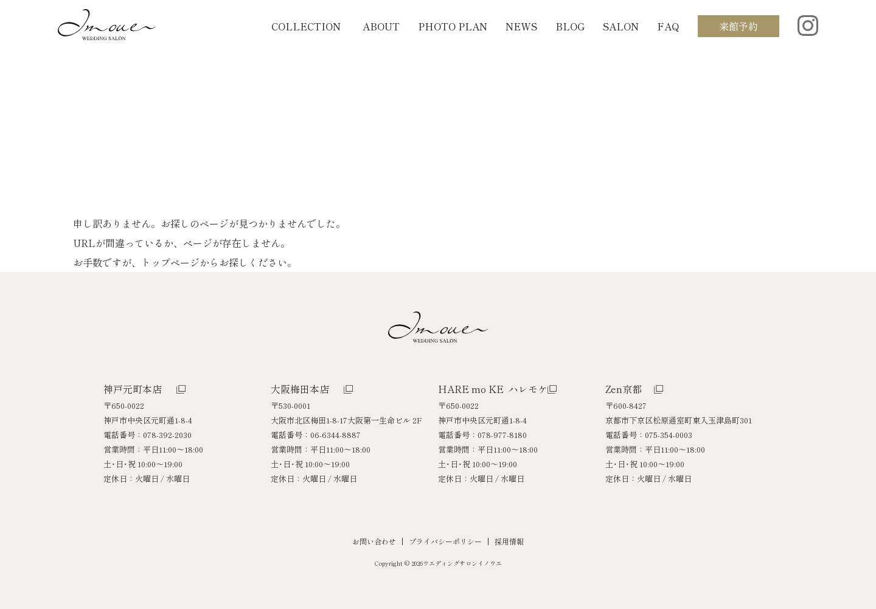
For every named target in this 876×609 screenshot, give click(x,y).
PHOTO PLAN (452, 26)
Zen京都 (623, 388)
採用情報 (509, 541)
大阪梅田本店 (300, 388)
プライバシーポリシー (445, 541)
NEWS (521, 26)
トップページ (170, 262)
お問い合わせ (374, 541)
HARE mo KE (493, 388)
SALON (621, 26)
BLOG (570, 26)
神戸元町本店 (132, 388)
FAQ (668, 26)
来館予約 (738, 26)
